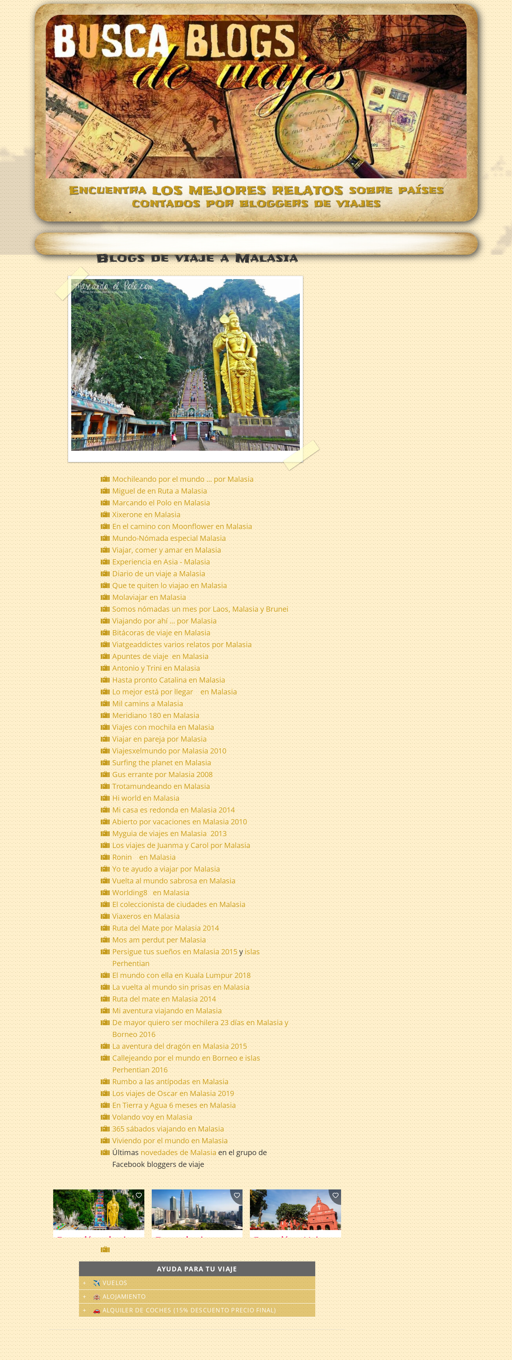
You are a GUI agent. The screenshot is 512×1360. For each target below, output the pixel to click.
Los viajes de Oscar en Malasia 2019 (173, 1093)
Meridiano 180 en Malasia (155, 715)
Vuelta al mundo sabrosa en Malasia (174, 881)
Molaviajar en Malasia (149, 597)
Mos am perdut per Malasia (159, 940)
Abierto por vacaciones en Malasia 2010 (179, 822)
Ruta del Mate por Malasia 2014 (165, 928)
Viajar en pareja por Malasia (159, 739)
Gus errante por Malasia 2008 (162, 774)
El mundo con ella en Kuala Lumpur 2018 (181, 975)
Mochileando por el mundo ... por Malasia (183, 479)
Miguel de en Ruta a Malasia (159, 491)
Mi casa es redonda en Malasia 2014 (173, 810)
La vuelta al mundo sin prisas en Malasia (181, 987)
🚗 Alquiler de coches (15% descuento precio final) (184, 1310)
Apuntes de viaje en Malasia (160, 656)
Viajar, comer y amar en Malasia (166, 550)
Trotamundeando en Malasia (161, 786)
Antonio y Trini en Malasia (157, 668)
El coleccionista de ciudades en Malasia (178, 904)
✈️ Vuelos (110, 1283)
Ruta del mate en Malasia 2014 (164, 999)
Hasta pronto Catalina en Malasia (168, 680)
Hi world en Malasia (145, 798)
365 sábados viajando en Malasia (168, 1129)
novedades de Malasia (178, 1152)
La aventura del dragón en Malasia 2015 (179, 1046)
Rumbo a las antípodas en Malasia (170, 1081)
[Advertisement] (198, 1249)
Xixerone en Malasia (146, 514)
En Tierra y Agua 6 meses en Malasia (174, 1105)
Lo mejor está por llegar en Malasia (174, 692)
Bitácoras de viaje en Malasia (162, 633)
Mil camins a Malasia (147, 703)
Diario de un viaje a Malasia (158, 573)
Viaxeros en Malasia (146, 916)
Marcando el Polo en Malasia (161, 503)
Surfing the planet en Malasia (161, 762)
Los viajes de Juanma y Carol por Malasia (181, 845)
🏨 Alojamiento (119, 1296)
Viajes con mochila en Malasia (163, 727)
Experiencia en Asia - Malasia (161, 562)
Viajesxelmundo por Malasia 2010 (169, 751)
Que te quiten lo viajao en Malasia (169, 585)
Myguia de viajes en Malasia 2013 (169, 833)
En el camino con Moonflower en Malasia (182, 526)
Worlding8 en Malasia (150, 892)
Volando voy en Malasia (152, 1117)
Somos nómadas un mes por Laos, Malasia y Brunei (200, 609)
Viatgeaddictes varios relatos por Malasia (183, 644)
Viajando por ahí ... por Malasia (164, 621)
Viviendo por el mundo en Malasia (170, 1141)
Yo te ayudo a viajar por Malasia (166, 869)
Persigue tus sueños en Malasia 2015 (174, 952)
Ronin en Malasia (144, 857)
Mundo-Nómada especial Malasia (169, 538)
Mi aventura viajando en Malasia (167, 1011)
